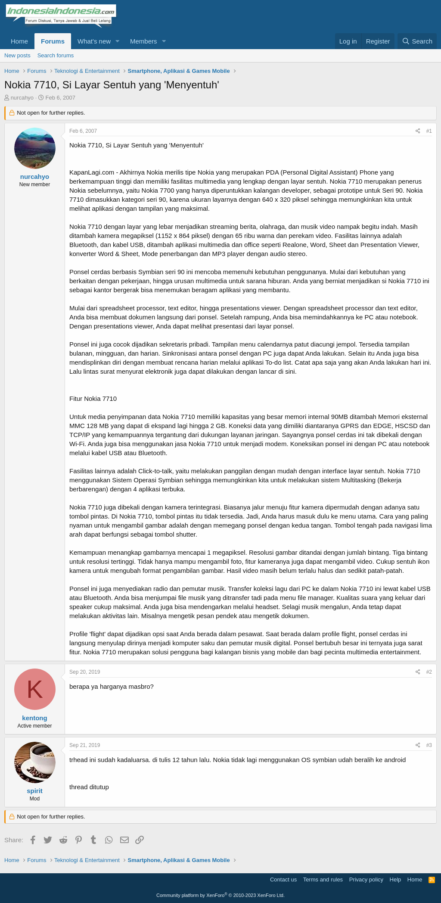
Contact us (283, 879)
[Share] (418, 131)
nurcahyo (22, 97)
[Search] (417, 41)
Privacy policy (366, 879)
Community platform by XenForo (220, 895)
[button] (118, 41)
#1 (429, 131)
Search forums (55, 55)
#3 (429, 745)
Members (143, 41)
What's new (94, 41)
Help (395, 879)
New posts (17, 55)
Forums (53, 41)
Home (19, 41)
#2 (429, 672)
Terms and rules (323, 879)
